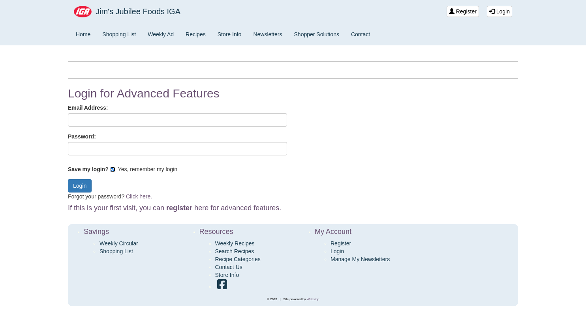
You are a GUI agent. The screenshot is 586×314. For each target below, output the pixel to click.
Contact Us (228, 267)
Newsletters (267, 34)
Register (463, 11)
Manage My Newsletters (360, 259)
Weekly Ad (161, 34)
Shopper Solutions (316, 34)
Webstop (313, 299)
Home (83, 34)
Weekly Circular (119, 243)
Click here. (139, 196)
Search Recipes (234, 251)
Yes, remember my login (143, 169)
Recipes (196, 34)
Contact (360, 34)
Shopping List (119, 34)
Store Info (230, 34)
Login (499, 11)
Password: (82, 136)
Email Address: (88, 108)
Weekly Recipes (235, 243)
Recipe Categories (238, 259)
